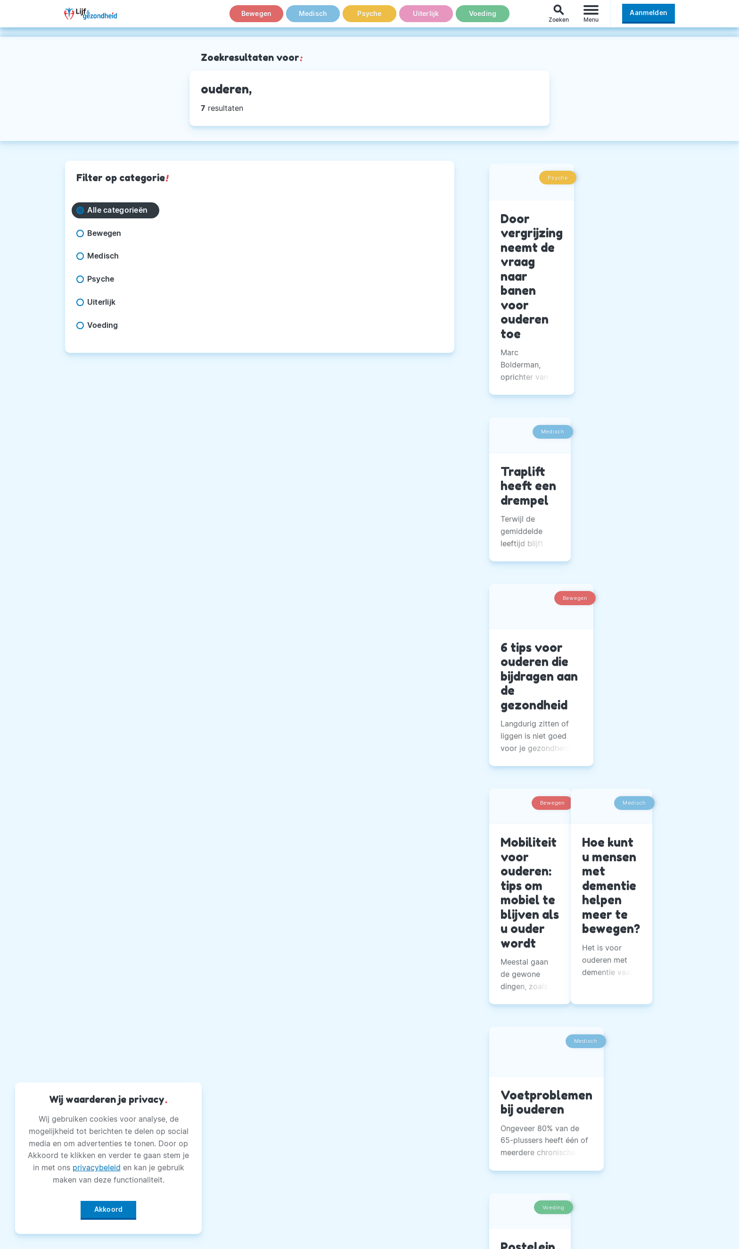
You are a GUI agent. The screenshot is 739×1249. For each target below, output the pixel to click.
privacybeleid (97, 1164)
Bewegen (256, 18)
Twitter (507, 1126)
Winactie (299, 1196)
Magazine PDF (310, 1172)
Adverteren (304, 1126)
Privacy (297, 1149)
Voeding (482, 18)
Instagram (513, 1102)
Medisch (313, 18)
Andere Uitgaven (314, 1102)
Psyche (369, 18)
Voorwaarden (308, 1219)
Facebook (512, 1078)
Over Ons (300, 1078)
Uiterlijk (426, 18)
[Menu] (591, 18)
